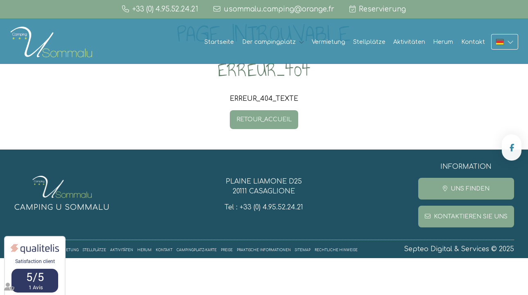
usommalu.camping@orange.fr (279, 9)
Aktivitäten (409, 42)
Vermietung (328, 42)
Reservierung (382, 9)
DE (504, 42)
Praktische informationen (264, 250)
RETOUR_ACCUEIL (264, 119)
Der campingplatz (269, 42)
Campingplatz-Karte (197, 250)
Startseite (219, 42)
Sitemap (302, 250)
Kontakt (473, 42)
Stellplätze (369, 42)
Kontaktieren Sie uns (471, 216)
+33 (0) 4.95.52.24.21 (271, 207)
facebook (511, 147)
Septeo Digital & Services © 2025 (459, 249)
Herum (443, 42)
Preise (227, 250)
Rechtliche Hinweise (336, 250)
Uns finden (470, 189)
